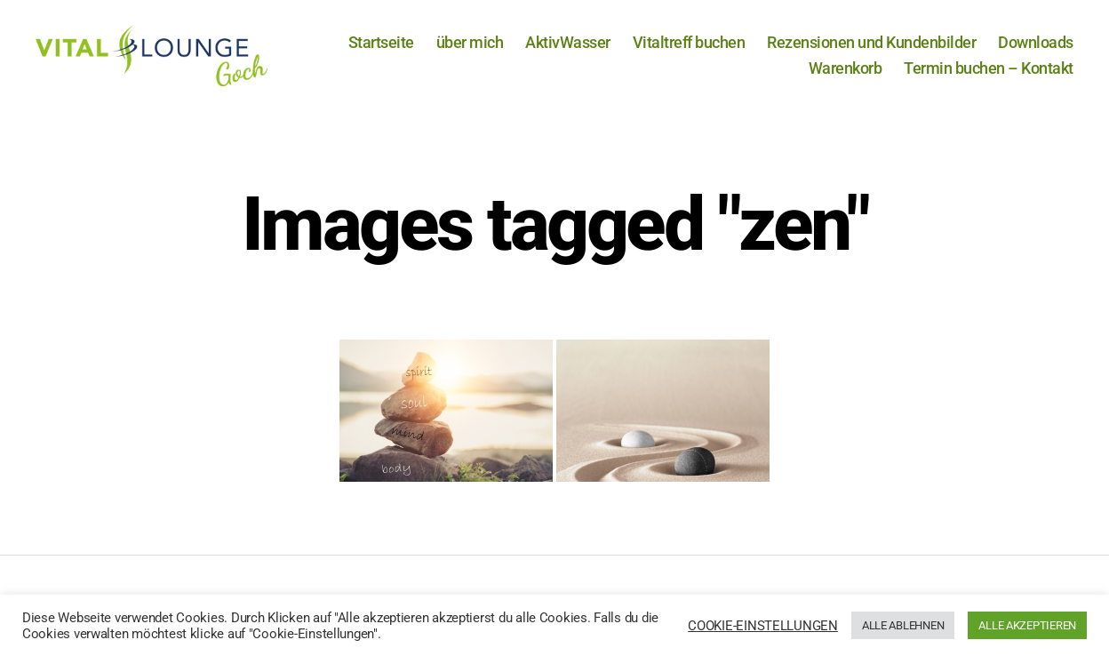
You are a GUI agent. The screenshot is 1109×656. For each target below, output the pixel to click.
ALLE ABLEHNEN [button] (903, 625)
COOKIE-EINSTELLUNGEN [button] (763, 626)
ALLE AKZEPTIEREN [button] (1027, 625)
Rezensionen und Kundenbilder (871, 42)
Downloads (1035, 42)
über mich (470, 42)
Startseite (381, 42)
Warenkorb (845, 68)
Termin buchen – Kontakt (988, 68)
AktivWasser (567, 42)
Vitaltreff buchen (689, 42)
